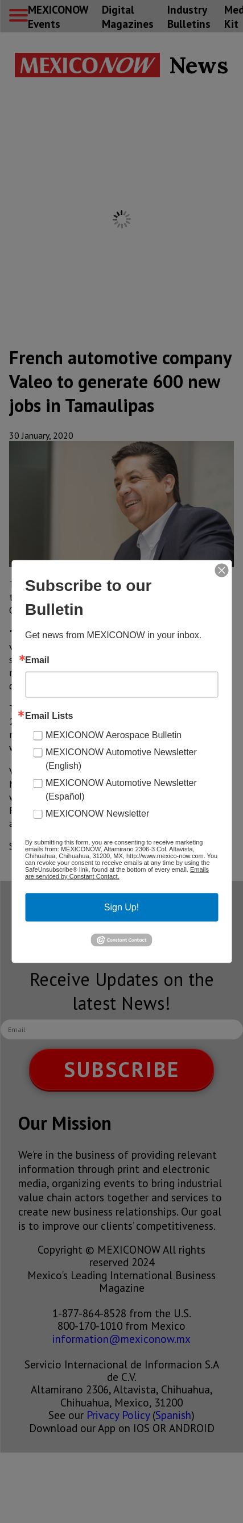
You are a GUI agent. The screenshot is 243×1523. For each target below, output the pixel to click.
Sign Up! (121, 907)
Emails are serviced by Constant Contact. (117, 873)
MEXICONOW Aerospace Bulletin (114, 735)
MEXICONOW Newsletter (97, 813)
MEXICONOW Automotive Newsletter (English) (121, 759)
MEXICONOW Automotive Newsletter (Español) (121, 789)
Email (37, 660)
